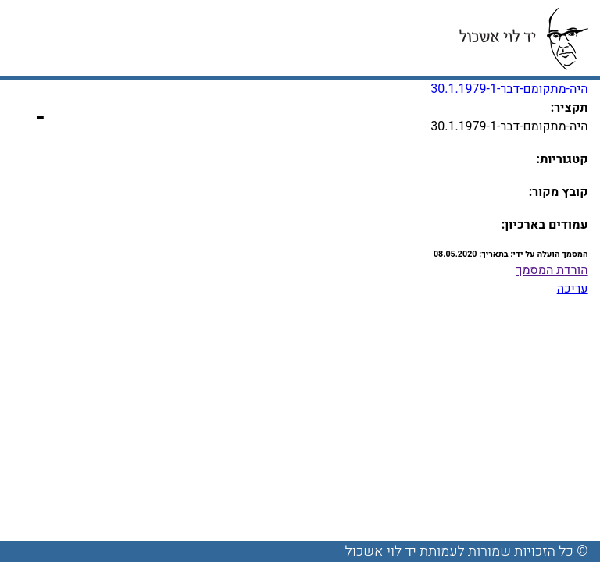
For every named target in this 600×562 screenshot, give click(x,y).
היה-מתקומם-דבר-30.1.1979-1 (509, 89)
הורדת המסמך (552, 270)
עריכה (572, 288)
